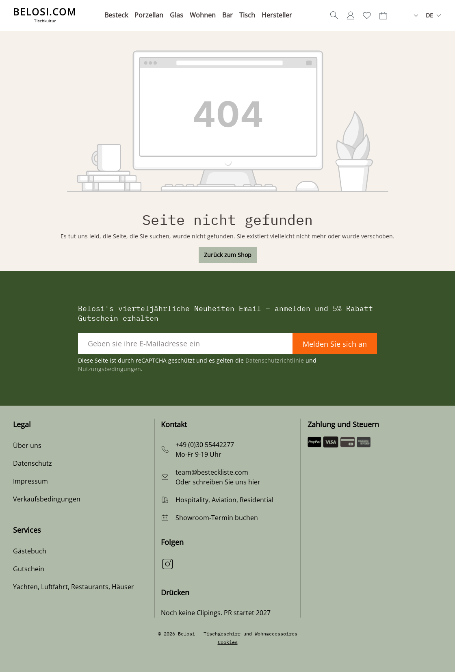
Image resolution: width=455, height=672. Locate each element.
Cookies (228, 642)
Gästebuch (29, 551)
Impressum (30, 481)
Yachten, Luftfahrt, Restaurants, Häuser (73, 586)
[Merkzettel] (367, 15)
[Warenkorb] (383, 15)
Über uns (27, 445)
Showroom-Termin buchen (217, 517)
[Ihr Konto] (350, 15)
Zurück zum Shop (227, 255)
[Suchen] (334, 15)
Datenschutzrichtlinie (274, 360)
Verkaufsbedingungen (46, 499)
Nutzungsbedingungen (109, 369)
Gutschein (28, 568)
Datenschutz (32, 463)
